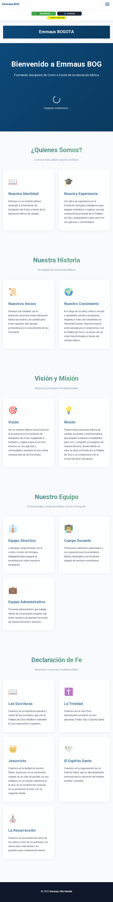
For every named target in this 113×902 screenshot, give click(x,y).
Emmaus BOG (10, 4)
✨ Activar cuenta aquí (56, 17)
